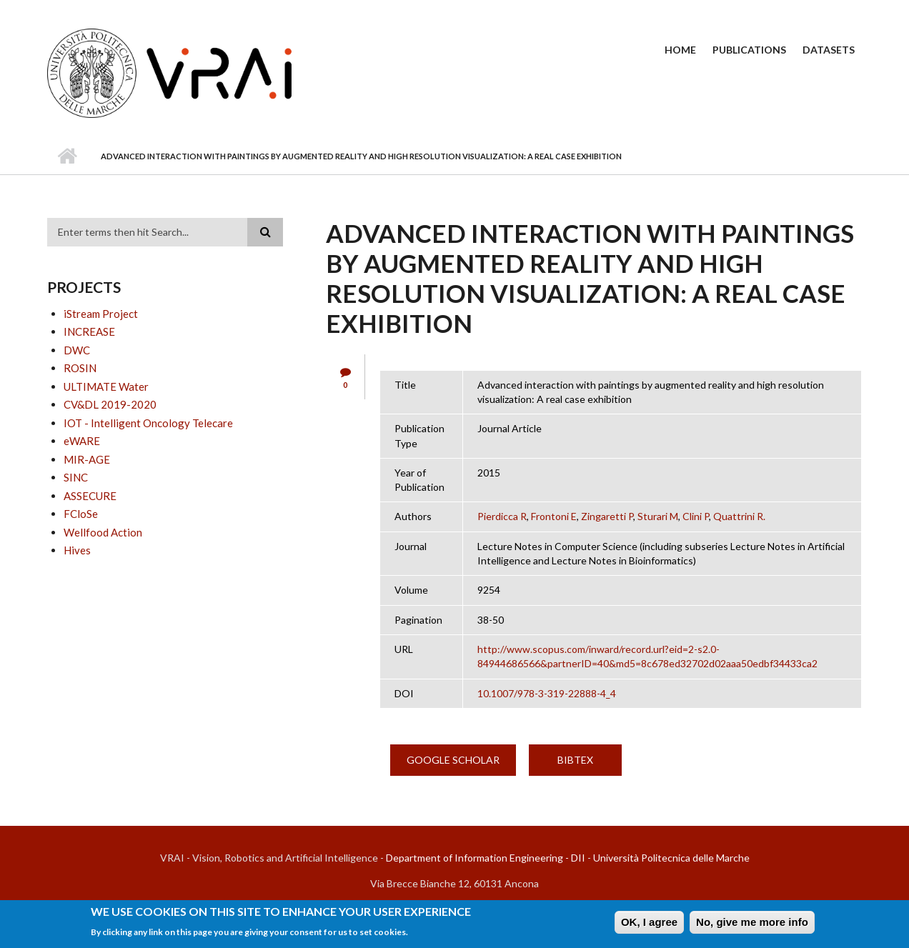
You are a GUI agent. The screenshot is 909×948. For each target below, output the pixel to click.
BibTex (575, 760)
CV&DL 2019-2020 (110, 404)
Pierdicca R (502, 516)
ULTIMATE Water (106, 386)
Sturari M (657, 516)
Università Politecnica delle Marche (671, 858)
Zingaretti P (607, 516)
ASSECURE (90, 495)
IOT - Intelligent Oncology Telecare (148, 422)
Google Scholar (453, 760)
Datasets (829, 50)
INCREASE (89, 331)
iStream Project (101, 313)
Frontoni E (554, 516)
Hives (77, 550)
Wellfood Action (103, 532)
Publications (749, 50)
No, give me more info (752, 924)
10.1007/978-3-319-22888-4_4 (546, 693)
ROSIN (80, 367)
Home (680, 50)
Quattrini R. (739, 516)
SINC (76, 477)
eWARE (82, 440)
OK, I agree (649, 924)
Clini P (695, 516)
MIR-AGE (87, 459)
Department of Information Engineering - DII (485, 858)
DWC (77, 350)
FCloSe (81, 513)
